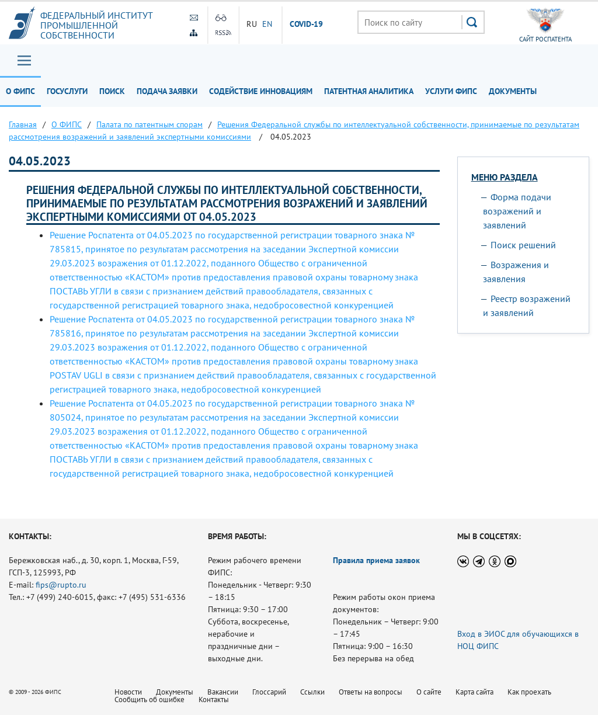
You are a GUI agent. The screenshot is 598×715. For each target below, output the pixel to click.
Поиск (112, 91)
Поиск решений (523, 245)
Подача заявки (167, 91)
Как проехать (529, 692)
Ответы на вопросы (370, 692)
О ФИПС (20, 91)
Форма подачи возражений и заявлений (517, 211)
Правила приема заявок (376, 560)
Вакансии (222, 692)
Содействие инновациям (260, 91)
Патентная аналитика (368, 91)
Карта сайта (474, 692)
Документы (513, 91)
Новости (128, 692)
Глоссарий (269, 692)
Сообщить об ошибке (149, 699)
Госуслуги (67, 91)
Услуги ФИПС (451, 91)
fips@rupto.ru (61, 584)
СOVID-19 (307, 24)
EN (267, 24)
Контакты (214, 699)
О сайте (428, 692)
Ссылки (312, 692)
